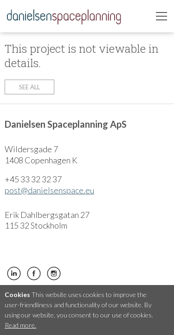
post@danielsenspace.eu (49, 190)
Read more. (20, 325)
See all (29, 87)
